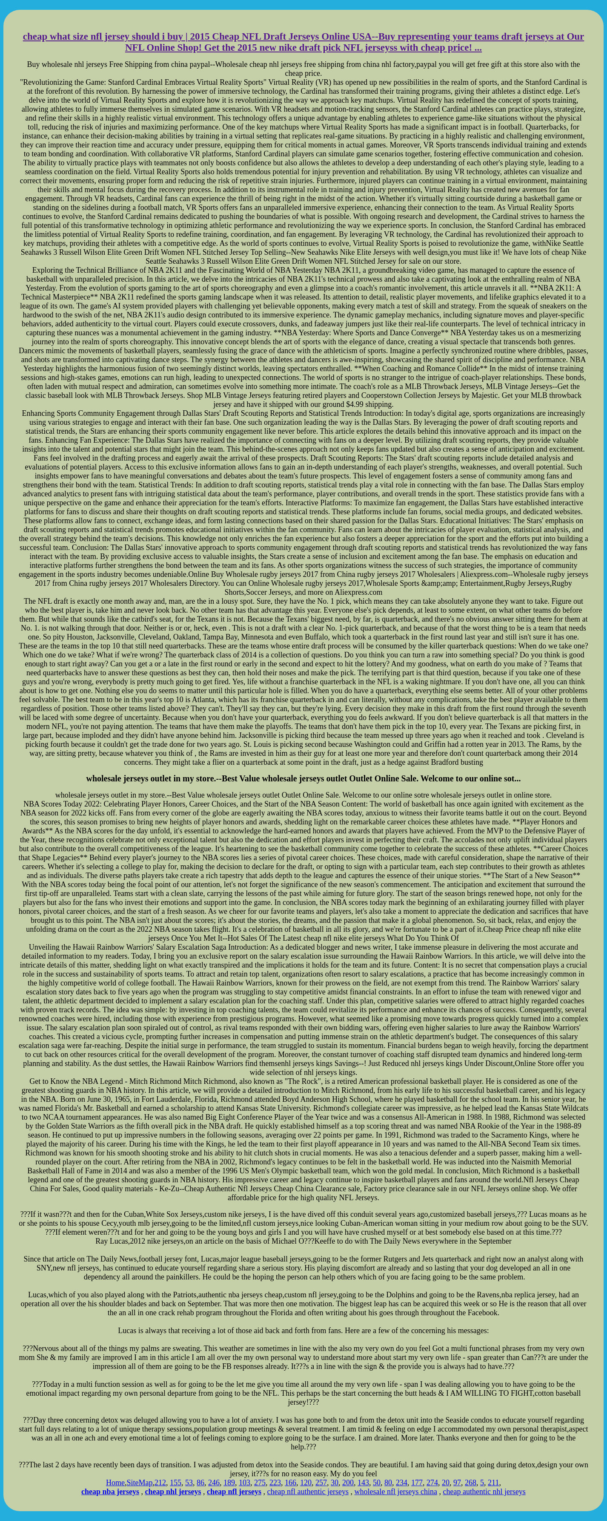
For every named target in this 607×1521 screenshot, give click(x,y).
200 (348, 1482)
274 (432, 1482)
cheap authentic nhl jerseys (484, 1491)
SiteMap (140, 1482)
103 (244, 1482)
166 (290, 1482)
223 (275, 1482)
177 (417, 1482)
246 (214, 1482)
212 (160, 1482)
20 (446, 1482)
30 (334, 1482)
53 (189, 1482)
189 (229, 1482)
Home (115, 1482)
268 (470, 1482)
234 (401, 1482)
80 (388, 1482)
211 (493, 1482)
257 (321, 1482)
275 (260, 1482)
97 (457, 1482)
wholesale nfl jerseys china (396, 1491)
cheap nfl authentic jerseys (308, 1491)
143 (363, 1482)
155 (175, 1482)
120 (306, 1482)
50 (377, 1482)
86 (200, 1482)
